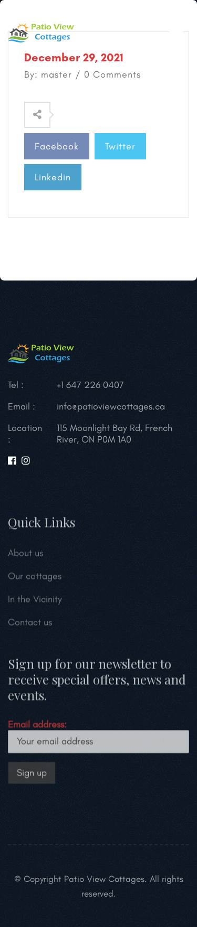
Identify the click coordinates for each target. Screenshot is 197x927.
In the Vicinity (35, 601)
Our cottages (34, 578)
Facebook (57, 146)
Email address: (98, 737)
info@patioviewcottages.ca (111, 406)
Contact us (30, 624)
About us (25, 554)
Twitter (120, 146)
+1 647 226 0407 (90, 385)
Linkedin (53, 177)
